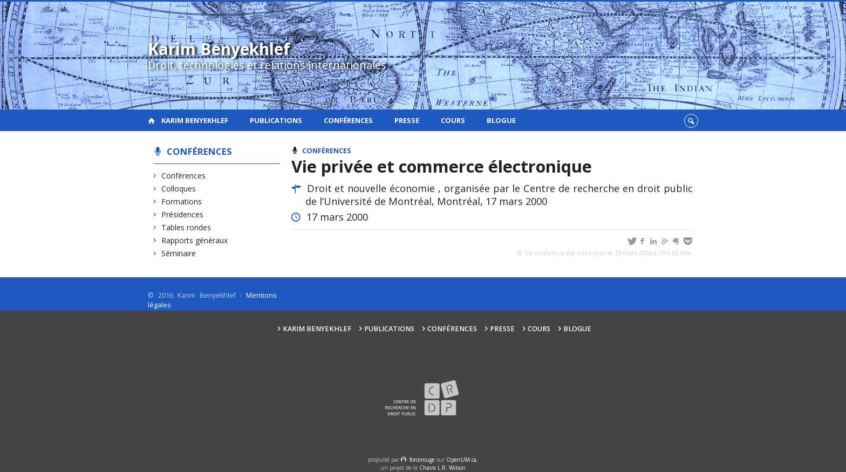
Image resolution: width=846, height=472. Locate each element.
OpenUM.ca (461, 459)
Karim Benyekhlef (194, 120)
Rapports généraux (195, 240)
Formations (182, 201)
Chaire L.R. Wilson (442, 467)
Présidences (182, 214)
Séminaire (179, 253)
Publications (276, 120)
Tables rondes (186, 227)
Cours (453, 120)
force (422, 459)
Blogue (501, 120)
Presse (406, 120)
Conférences (348, 120)
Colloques (179, 188)
